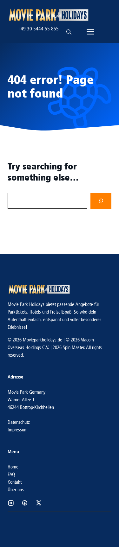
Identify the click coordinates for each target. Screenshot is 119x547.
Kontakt (15, 482)
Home (13, 467)
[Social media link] (11, 503)
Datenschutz (19, 422)
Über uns (16, 490)
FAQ (11, 474)
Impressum (18, 430)
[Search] (100, 201)
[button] (69, 28)
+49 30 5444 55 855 (38, 29)
